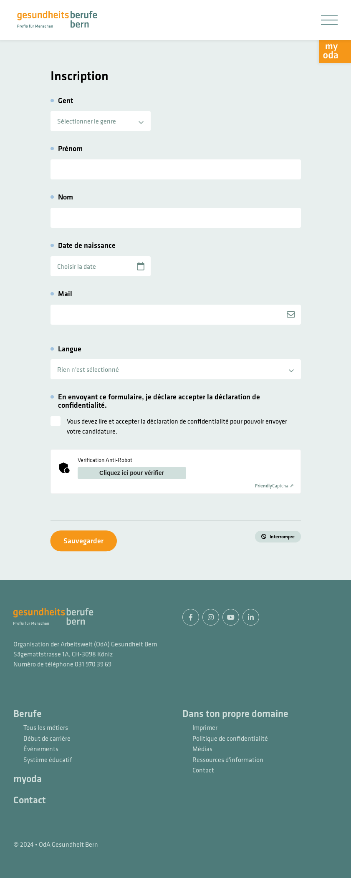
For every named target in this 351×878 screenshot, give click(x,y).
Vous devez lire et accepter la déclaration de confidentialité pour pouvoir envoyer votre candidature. (177, 426)
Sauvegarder (83, 540)
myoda (27, 779)
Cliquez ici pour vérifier (131, 472)
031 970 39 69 (93, 664)
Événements (40, 749)
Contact (29, 800)
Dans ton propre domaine (235, 714)
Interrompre (282, 536)
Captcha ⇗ (274, 485)
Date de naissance (87, 245)
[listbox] (101, 121)
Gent (65, 100)
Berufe (27, 714)
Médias (202, 749)
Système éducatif (47, 760)
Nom (65, 197)
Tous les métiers (45, 728)
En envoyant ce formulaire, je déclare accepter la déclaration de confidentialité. (159, 401)
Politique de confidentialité (230, 738)
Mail (65, 294)
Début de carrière (47, 738)
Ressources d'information (227, 760)
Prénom (70, 148)
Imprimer (204, 728)
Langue (69, 349)
